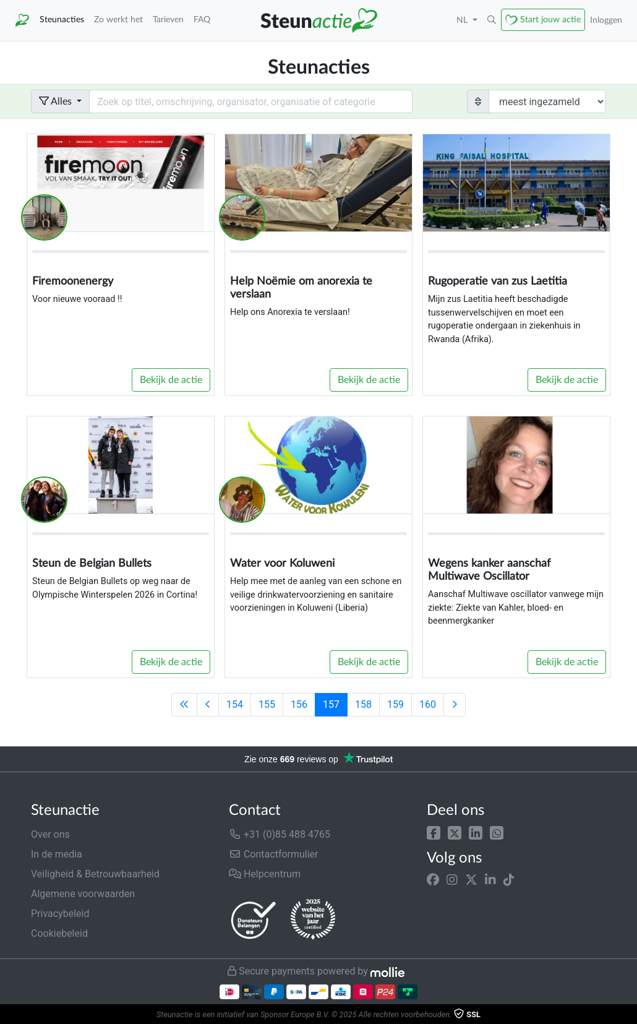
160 (427, 704)
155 (267, 704)
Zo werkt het (118, 19)
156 (299, 704)
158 (363, 704)
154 (234, 704)
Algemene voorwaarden (83, 894)
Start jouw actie (550, 19)
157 (331, 704)
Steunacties (62, 19)
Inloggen (606, 20)
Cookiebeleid (59, 933)
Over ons (50, 834)
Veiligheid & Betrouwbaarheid (95, 874)
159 (395, 704)
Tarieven (168, 19)
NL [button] (463, 20)
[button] (433, 832)
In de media (56, 854)
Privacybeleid (60, 913)
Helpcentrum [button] (265, 874)
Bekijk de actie (171, 380)
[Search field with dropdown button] (251, 101)
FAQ (202, 19)
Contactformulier (273, 854)
